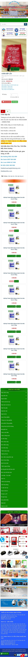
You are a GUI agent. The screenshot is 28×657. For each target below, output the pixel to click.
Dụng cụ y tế (4, 493)
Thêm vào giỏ (6, 101)
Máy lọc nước (4, 506)
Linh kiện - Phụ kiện (6, 475)
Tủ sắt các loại (4, 487)
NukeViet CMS (11, 651)
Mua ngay (14, 101)
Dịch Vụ (3, 478)
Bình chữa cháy (5, 441)
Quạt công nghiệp (5, 417)
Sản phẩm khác (5, 500)
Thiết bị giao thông (5, 466)
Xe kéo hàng (4, 438)
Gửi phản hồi (4, 653)
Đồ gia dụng (4, 496)
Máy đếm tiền (4, 395)
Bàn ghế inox (4, 429)
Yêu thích (18, 205)
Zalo (18, 654)
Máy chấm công (5, 392)
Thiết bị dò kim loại (5, 401)
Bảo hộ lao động (5, 460)
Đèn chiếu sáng (5, 444)
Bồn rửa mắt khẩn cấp (6, 472)
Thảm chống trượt (5, 435)
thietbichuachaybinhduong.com (10, 168)
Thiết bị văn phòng (5, 481)
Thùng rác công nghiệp (6, 420)
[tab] (3, 111)
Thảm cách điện (5, 432)
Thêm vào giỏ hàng (11, 205)
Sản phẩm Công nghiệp (6, 423)
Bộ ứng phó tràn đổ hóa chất (8, 469)
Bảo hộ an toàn (4, 463)
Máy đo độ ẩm (4, 490)
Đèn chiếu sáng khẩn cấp (7, 457)
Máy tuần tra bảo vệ (5, 404)
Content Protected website (20, 651)
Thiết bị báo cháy (5, 450)
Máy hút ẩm (4, 414)
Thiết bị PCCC (4, 454)
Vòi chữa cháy (4, 447)
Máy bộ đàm (4, 398)
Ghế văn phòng (4, 484)
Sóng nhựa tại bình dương (7, 426)
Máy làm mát (4, 411)
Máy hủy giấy (4, 408)
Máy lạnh (3, 503)
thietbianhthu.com (6, 171)
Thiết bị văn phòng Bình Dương (19, 649)
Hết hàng (11, 230)
